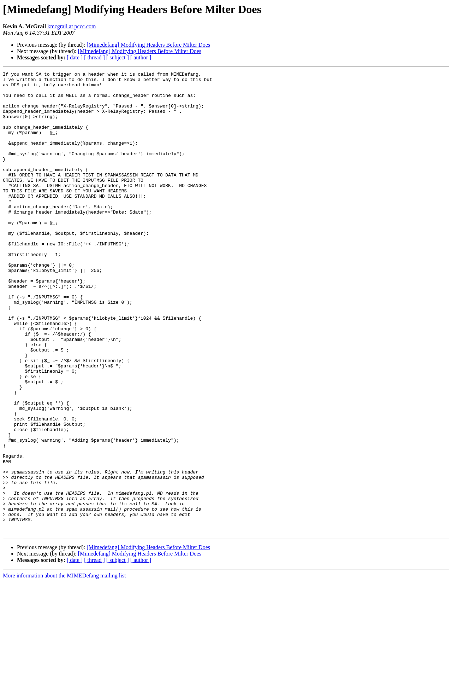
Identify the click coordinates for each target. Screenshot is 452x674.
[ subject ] (117, 57)
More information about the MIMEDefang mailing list (64, 668)
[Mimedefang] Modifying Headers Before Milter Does (148, 45)
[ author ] (140, 57)
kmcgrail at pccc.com (71, 26)
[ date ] (75, 57)
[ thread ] (94, 57)
